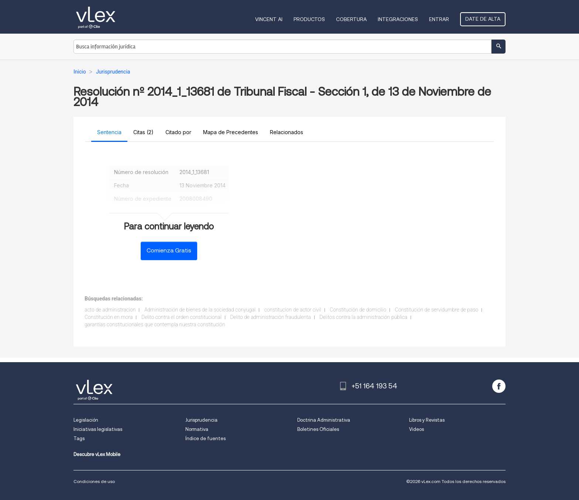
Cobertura (351, 19)
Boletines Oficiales (318, 429)
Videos (416, 429)
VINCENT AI (268, 19)
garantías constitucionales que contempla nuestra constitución (155, 324)
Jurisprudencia (201, 420)
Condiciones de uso (94, 481)
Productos (309, 19)
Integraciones (398, 19)
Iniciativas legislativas (97, 429)
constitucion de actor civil (292, 310)
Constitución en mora (109, 317)
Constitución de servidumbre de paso (437, 310)
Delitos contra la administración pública (363, 317)
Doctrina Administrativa (323, 420)
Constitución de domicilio (358, 310)
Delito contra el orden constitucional (181, 317)
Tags (79, 438)
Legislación (85, 420)
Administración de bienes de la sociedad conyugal (200, 310)
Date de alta (482, 19)
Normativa (196, 429)
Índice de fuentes (205, 438)
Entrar (439, 19)
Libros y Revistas (427, 420)
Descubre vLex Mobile (96, 454)
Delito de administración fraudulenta (270, 317)
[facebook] (499, 386)
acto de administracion (110, 310)
